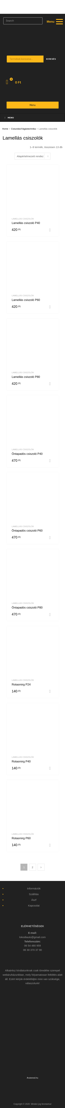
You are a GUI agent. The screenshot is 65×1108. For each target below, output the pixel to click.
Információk (34, 888)
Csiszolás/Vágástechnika (23, 129)
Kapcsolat (34, 905)
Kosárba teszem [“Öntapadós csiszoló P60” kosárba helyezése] (51, 537)
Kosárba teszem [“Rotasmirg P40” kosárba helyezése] (51, 768)
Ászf (33, 899)
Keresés (51, 59)
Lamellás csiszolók (23, 219)
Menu (33, 105)
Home (5, 129)
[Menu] (54, 21)
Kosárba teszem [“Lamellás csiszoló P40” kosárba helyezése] (51, 230)
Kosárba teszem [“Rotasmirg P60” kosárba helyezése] (51, 845)
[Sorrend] (32, 156)
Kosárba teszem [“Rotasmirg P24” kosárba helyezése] (51, 691)
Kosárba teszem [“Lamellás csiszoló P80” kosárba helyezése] (51, 383)
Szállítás (34, 894)
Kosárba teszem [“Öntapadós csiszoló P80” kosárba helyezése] (51, 614)
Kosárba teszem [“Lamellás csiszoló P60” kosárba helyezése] (51, 307)
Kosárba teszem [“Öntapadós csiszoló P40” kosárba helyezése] (51, 460)
